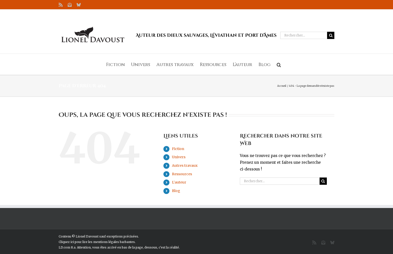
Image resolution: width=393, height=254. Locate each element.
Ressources (182, 174)
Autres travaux (185, 165)
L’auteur (179, 182)
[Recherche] (330, 35)
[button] (279, 64)
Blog (176, 190)
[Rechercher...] (303, 35)
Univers (178, 157)
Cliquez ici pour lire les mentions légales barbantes (97, 242)
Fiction (178, 148)
